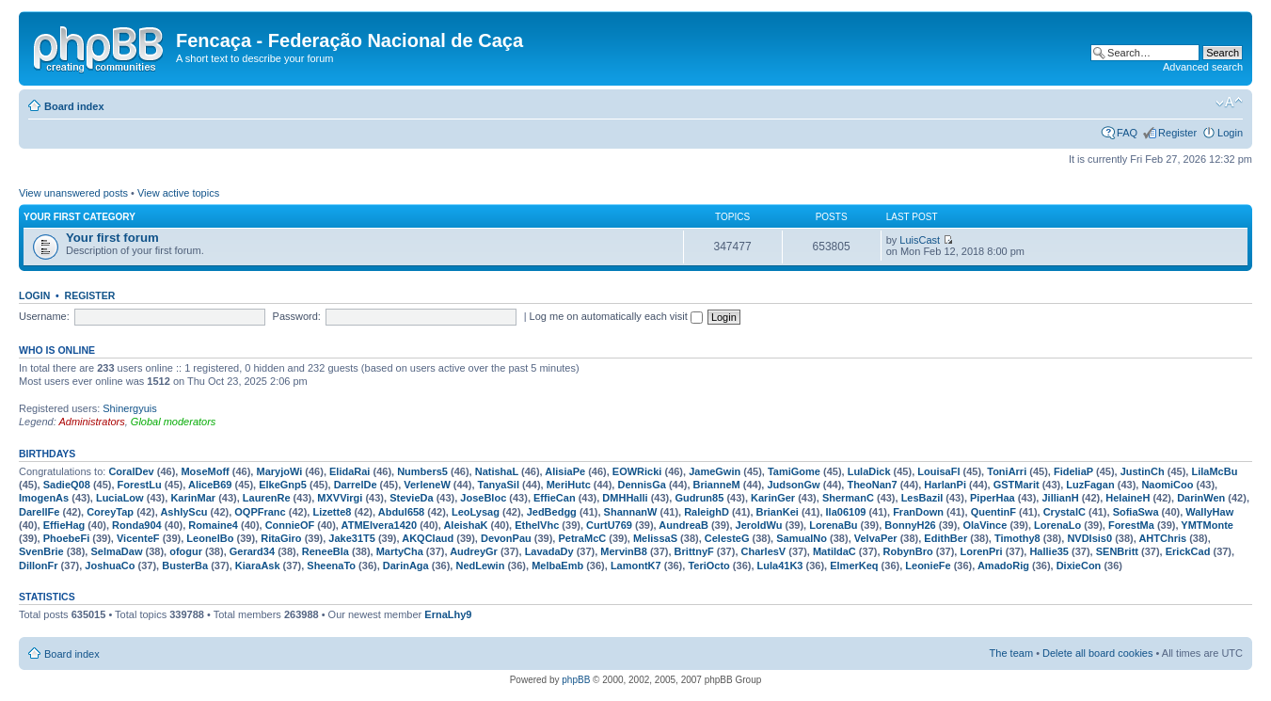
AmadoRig (1003, 565)
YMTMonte (1207, 525)
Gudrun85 (699, 497)
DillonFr (38, 565)
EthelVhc (537, 525)
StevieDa (411, 497)
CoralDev (130, 471)
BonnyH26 (909, 525)
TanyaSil (498, 484)
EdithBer (945, 538)
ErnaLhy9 (447, 614)
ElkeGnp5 (283, 484)
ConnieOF (290, 525)
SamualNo (801, 538)
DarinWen (1201, 497)
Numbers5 (422, 471)
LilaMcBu (1214, 471)
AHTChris (1162, 538)
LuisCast (919, 240)
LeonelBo (209, 538)
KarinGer (773, 497)
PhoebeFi (66, 538)
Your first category (79, 217)
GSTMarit (1016, 484)
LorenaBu (833, 525)
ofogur (185, 551)
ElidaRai (349, 471)
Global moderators (173, 421)
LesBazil (922, 497)
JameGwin (714, 471)
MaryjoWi (279, 471)
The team (1011, 653)
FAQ (1127, 132)
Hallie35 (1049, 551)
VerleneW (427, 484)
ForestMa (1131, 525)
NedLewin (479, 565)
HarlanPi (945, 484)
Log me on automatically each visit (616, 316)
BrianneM (716, 484)
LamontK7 (636, 565)
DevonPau (506, 538)
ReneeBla (325, 551)
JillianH (1059, 497)
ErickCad (1188, 551)
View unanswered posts (73, 193)
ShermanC (848, 497)
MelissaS (655, 538)
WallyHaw (1209, 512)
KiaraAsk (257, 565)
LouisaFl (938, 471)
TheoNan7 (872, 484)
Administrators (91, 421)
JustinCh (1142, 471)
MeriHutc (569, 484)
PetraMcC (582, 538)
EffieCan (554, 497)
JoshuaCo (110, 565)
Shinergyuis (129, 408)
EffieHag (64, 525)
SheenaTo (331, 565)
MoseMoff (205, 471)
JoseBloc (483, 497)
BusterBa (185, 565)
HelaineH (1127, 497)
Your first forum (112, 238)
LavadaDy (549, 551)
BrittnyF (694, 551)
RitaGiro (281, 538)
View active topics (178, 193)
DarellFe (39, 512)
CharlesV (763, 551)
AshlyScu (183, 512)
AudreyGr (474, 551)
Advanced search (1203, 66)
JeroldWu (759, 525)
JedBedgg (552, 512)
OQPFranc (259, 512)
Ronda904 (137, 525)
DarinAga (406, 565)
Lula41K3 (780, 565)
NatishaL (496, 471)
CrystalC (1064, 512)
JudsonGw (793, 484)
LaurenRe (267, 497)
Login (1230, 132)
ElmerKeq (854, 565)
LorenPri (981, 551)
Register (1177, 132)
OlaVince (984, 525)
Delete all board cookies (1097, 653)
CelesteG (727, 538)
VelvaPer (876, 538)
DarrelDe (355, 484)
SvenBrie (41, 551)
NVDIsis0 (1089, 538)
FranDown (918, 512)
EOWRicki (637, 471)
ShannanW (631, 512)
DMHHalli (624, 497)
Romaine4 (213, 525)
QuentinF (993, 512)
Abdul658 (401, 512)
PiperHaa (992, 497)
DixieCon (1079, 565)
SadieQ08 (66, 484)
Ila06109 (846, 512)
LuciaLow (120, 497)
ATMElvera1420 (380, 525)
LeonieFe (927, 565)
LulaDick (869, 471)
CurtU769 (609, 525)
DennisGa (641, 484)
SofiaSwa (1136, 512)
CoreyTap (110, 512)
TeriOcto (708, 565)
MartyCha (399, 551)
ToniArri (1006, 471)
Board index (74, 106)
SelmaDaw (116, 551)
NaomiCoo (1167, 484)
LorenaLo (1057, 525)
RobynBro (908, 551)
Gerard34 (252, 551)
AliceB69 (209, 484)
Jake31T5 (351, 538)
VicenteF (138, 538)
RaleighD (706, 512)
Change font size (1229, 102)
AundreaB (683, 525)
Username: (44, 316)
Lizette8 (331, 512)
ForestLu (140, 484)
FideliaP (1073, 471)
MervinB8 (623, 551)
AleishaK (465, 525)
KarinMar (192, 497)
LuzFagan (1090, 484)
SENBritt (1117, 551)
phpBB (576, 680)
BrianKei (777, 512)
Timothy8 (1017, 538)
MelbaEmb (557, 565)
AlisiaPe (565, 471)
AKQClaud (427, 538)
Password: (297, 316)
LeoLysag (476, 512)
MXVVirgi (339, 497)
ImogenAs (44, 497)
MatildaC (834, 551)
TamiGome (794, 471)
